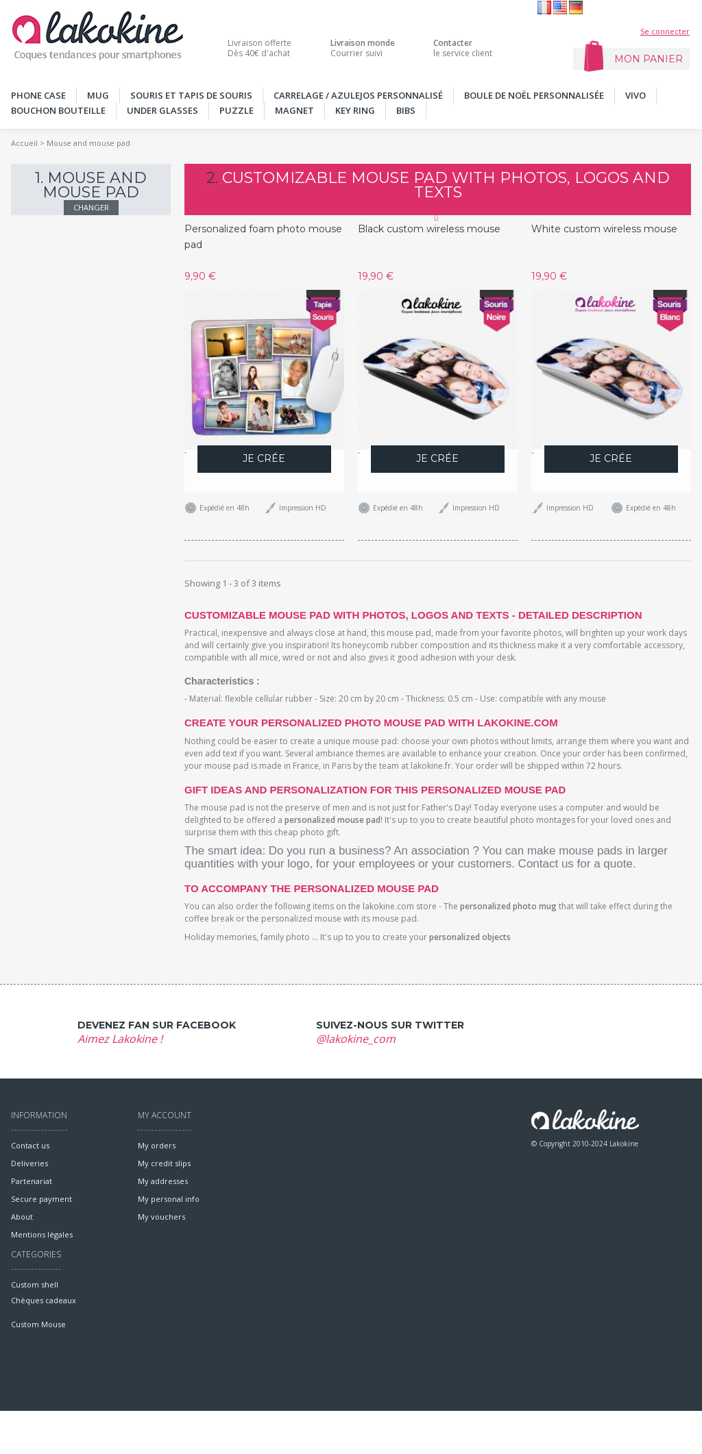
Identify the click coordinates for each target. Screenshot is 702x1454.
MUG (98, 95)
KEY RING (355, 110)
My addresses (163, 1181)
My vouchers (161, 1216)
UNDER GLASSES (162, 110)
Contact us (30, 1145)
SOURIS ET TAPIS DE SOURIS (191, 95)
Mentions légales (42, 1234)
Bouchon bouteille (58, 110)
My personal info (168, 1199)
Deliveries (29, 1163)
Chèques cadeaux (43, 1343)
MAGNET (294, 110)
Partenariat (31, 1181)
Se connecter (665, 31)
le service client (462, 48)
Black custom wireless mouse (429, 229)
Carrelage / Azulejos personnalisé (358, 95)
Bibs (405, 110)
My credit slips (164, 1163)
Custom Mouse (38, 1367)
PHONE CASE (38, 95)
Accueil (24, 143)
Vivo (635, 95)
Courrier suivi (362, 48)
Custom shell (34, 1319)
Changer (91, 207)
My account (164, 1115)
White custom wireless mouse (604, 229)
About (22, 1216)
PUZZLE (236, 110)
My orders (157, 1145)
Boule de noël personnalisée (534, 95)
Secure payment (41, 1199)
